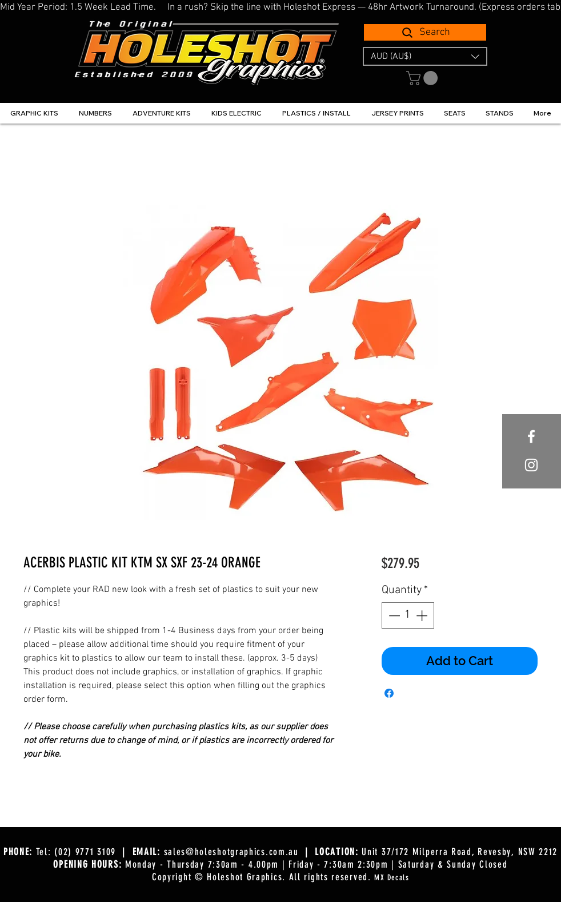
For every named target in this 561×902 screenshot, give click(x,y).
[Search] (425, 32)
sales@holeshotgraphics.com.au (231, 851)
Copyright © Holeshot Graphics (217, 877)
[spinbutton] (408, 615)
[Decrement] (393, 615)
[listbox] (425, 56)
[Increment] (422, 615)
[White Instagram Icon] (531, 465)
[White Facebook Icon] (531, 436)
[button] (425, 56)
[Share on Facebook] (389, 693)
